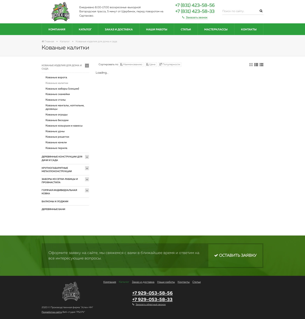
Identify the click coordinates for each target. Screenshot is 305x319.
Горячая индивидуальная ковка (59, 192)
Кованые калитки (57, 83)
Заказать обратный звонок (151, 304)
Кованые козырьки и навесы (64, 125)
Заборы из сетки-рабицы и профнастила (60, 181)
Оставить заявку (235, 255)
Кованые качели (56, 142)
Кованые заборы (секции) (62, 88)
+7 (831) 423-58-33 (194, 11)
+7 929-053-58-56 (152, 293)
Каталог (85, 29)
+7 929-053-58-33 (152, 299)
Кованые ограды (57, 114)
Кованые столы (56, 99)
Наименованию (131, 64)
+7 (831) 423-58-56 (195, 5)
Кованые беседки (57, 120)
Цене (150, 64)
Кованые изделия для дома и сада (62, 67)
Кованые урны (55, 131)
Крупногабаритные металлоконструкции (57, 170)
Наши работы (156, 29)
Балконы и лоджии (55, 201)
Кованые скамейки (58, 94)
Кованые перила (56, 148)
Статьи (186, 29)
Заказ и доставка (119, 29)
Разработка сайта (52, 312)
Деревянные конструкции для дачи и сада (62, 158)
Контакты (249, 29)
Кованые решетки (57, 136)
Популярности (169, 64)
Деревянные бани (53, 209)
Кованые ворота (56, 77)
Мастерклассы (216, 29)
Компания (56, 29)
